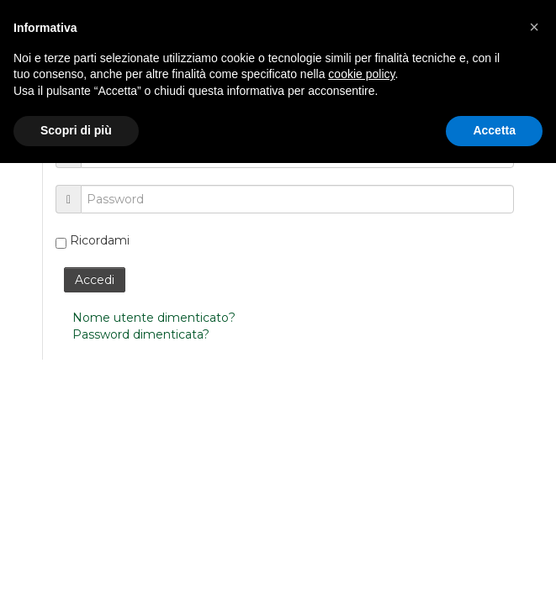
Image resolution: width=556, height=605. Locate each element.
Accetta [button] (494, 130)
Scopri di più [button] (76, 130)
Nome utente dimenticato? (154, 317)
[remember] (61, 243)
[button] (534, 26)
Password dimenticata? (140, 334)
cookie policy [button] (361, 74)
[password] (297, 199)
